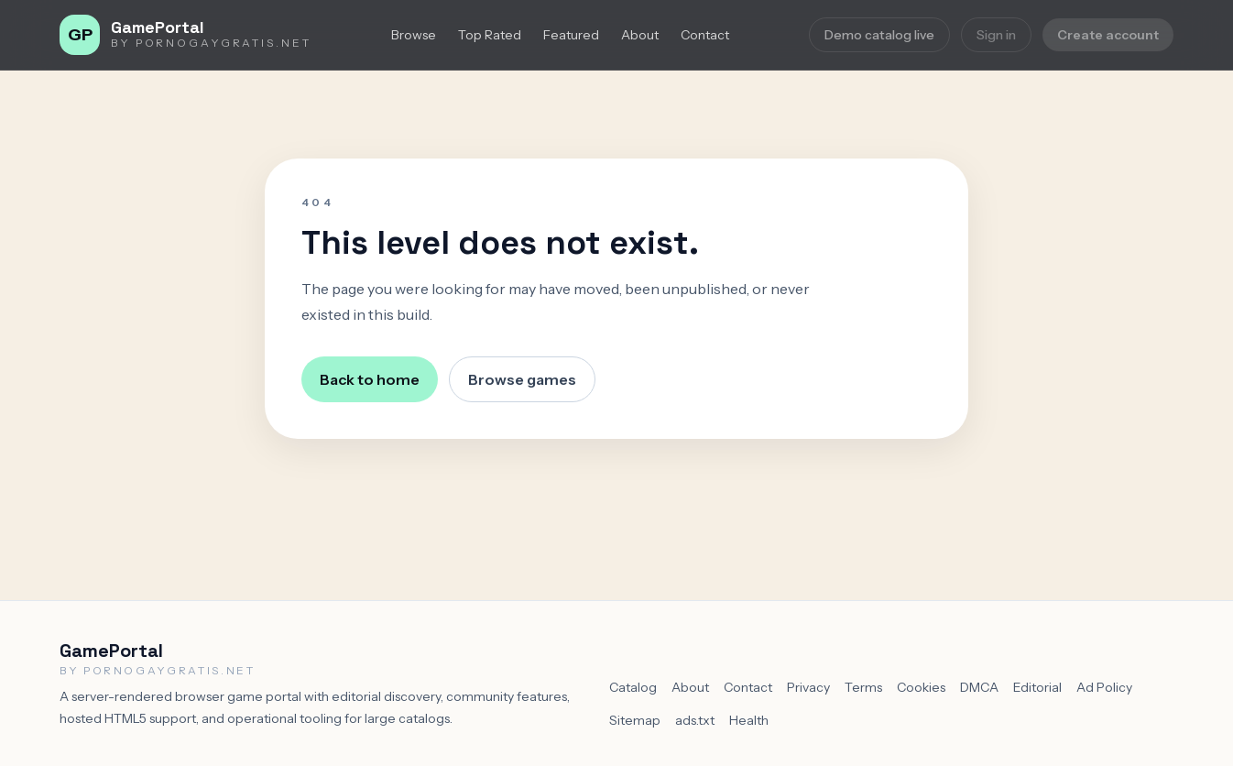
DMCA (979, 687)
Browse (413, 35)
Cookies (921, 687)
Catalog (633, 687)
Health (749, 720)
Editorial (1037, 687)
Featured (571, 35)
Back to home (370, 379)
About (640, 35)
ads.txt (695, 720)
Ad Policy (1104, 687)
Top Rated (489, 35)
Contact (705, 35)
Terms (863, 687)
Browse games (522, 379)
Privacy (808, 687)
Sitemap (634, 720)
